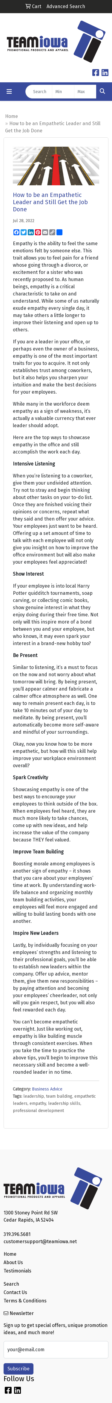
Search (11, 1284)
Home (11, 116)
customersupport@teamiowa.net (40, 1241)
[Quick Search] (38, 91)
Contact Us (15, 1292)
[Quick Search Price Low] (63, 91)
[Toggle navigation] (9, 91)
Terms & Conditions (25, 1301)
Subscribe (18, 1369)
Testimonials (17, 1271)
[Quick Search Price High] (85, 91)
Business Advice (47, 1089)
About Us (13, 1262)
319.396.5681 (17, 1234)
